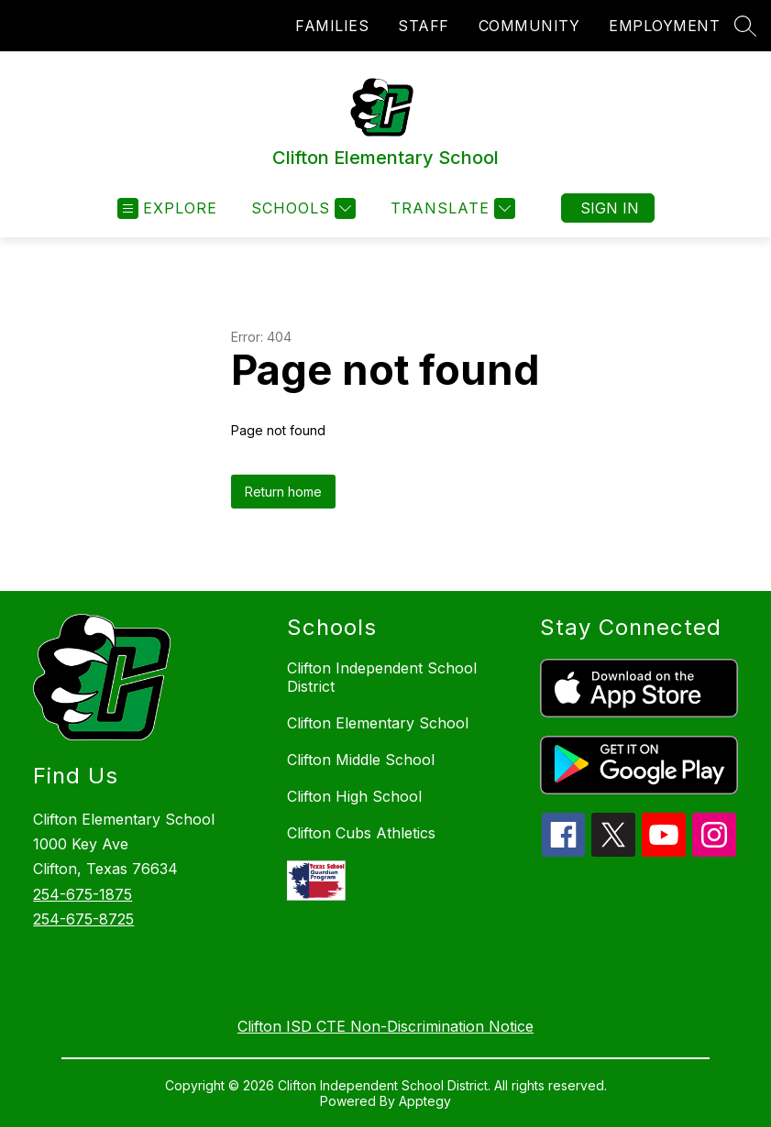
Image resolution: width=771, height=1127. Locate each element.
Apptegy (425, 1101)
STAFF (423, 25)
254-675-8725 (83, 919)
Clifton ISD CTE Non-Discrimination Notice (385, 1026)
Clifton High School (354, 796)
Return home (283, 491)
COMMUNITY (529, 25)
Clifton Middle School (361, 759)
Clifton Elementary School (377, 723)
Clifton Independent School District (382, 677)
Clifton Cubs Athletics (361, 833)
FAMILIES (332, 25)
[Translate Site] (450, 208)
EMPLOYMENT (664, 25)
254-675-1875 (82, 894)
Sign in (609, 208)
